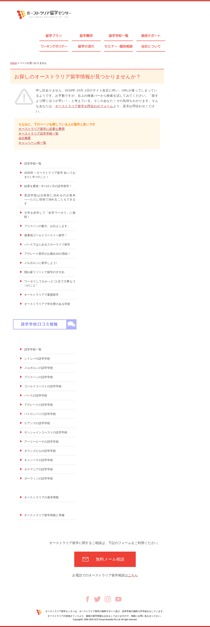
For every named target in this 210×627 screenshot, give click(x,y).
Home (13, 63)
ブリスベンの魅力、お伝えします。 (47, 226)
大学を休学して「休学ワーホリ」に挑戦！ (49, 214)
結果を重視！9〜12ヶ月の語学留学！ (48, 186)
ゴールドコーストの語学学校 (43, 386)
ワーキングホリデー (54, 46)
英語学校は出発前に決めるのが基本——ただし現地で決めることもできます (49, 199)
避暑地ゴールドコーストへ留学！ (45, 235)
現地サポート (151, 35)
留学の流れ (86, 46)
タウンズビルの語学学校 (40, 450)
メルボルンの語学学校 (38, 367)
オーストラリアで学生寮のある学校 (47, 304)
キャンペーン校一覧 (32, 142)
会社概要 (24, 138)
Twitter (97, 599)
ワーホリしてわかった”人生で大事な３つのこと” (49, 283)
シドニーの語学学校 (37, 358)
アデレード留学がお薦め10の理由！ (47, 253)
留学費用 (86, 35)
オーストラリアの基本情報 (41, 497)
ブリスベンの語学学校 (38, 377)
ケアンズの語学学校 (37, 423)
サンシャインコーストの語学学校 (45, 432)
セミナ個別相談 (118, 46)
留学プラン (54, 35)
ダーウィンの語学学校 (38, 478)
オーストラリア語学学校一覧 (38, 133)
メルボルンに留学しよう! (40, 263)
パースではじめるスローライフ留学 (47, 244)
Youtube (118, 599)
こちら (133, 575)
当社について (151, 46)
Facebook (87, 599)
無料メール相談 (110, 559)
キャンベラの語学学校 (38, 460)
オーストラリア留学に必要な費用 (41, 129)
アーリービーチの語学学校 (41, 441)
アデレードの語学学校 (38, 404)
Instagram (108, 599)
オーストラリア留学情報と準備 (44, 515)
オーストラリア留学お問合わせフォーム (84, 106)
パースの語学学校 (35, 395)
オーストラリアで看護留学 (41, 294)
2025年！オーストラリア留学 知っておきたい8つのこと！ (49, 174)
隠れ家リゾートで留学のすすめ (44, 272)
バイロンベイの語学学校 (40, 414)
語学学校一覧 (118, 35)
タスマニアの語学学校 (38, 469)
